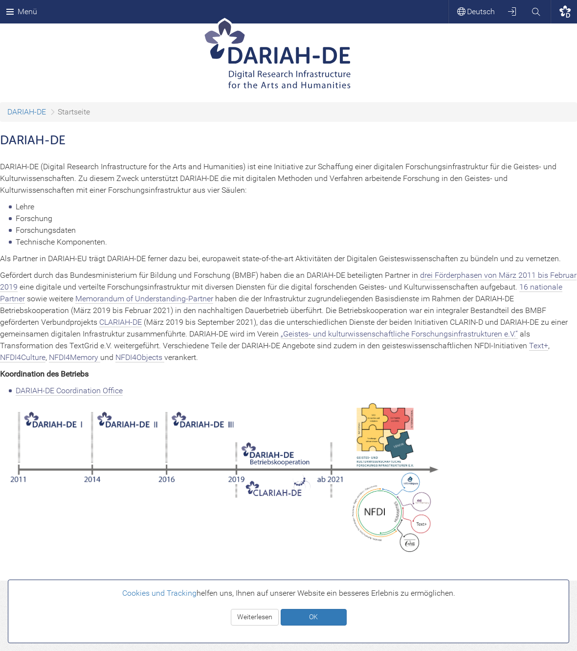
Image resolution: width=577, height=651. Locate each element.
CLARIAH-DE (120, 322)
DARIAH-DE (26, 111)
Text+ (538, 345)
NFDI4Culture (22, 357)
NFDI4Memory (74, 357)
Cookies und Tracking (159, 593)
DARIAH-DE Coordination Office (69, 390)
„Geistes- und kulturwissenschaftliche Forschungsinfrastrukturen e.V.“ (399, 333)
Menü (21, 11)
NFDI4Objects (139, 357)
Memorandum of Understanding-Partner (144, 298)
